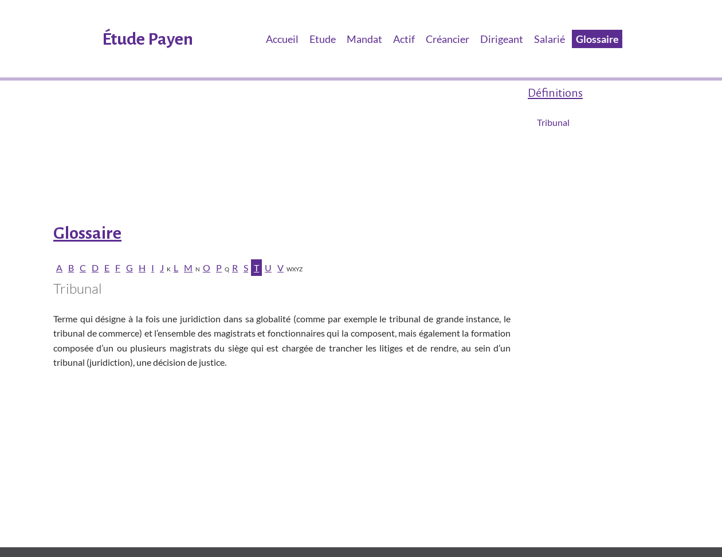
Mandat (364, 39)
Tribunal (553, 122)
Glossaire (597, 39)
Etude (322, 39)
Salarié (549, 39)
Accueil (282, 39)
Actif (404, 39)
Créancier (447, 39)
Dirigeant (501, 39)
